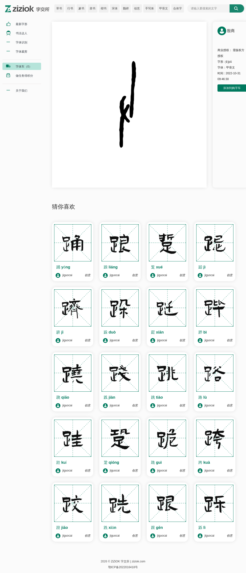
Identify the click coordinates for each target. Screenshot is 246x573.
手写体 (149, 8)
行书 (70, 8)
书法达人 (21, 33)
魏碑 (126, 8)
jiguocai (64, 275)
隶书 (92, 8)
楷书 (104, 8)
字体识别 (21, 42)
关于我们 (21, 90)
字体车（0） (24, 66)
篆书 (81, 8)
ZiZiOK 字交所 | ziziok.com (128, 561)
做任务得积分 (24, 75)
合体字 (177, 8)
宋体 (115, 8)
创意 (137, 8)
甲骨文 (163, 8)
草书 (59, 8)
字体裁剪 (21, 51)
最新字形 (21, 24)
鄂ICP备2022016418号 (123, 567)
